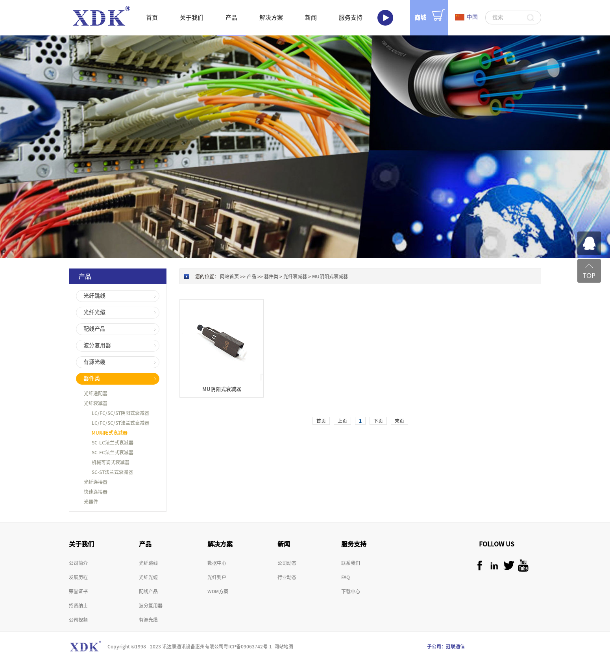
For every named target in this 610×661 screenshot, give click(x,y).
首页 (152, 17)
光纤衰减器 (295, 276)
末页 (399, 420)
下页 (378, 420)
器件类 (271, 276)
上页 (342, 420)
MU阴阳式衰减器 (330, 276)
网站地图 (282, 646)
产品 (251, 276)
